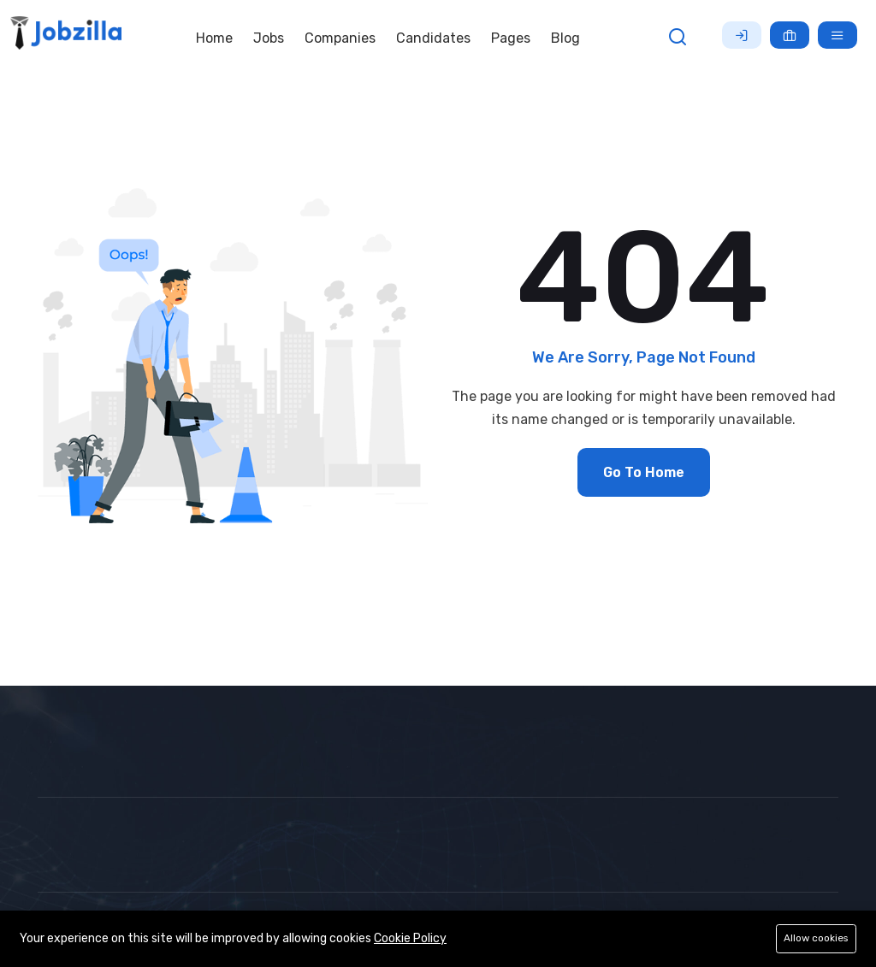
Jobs (268, 38)
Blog (565, 38)
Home (214, 38)
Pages (510, 38)
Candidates (433, 38)
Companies (340, 38)
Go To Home (643, 472)
